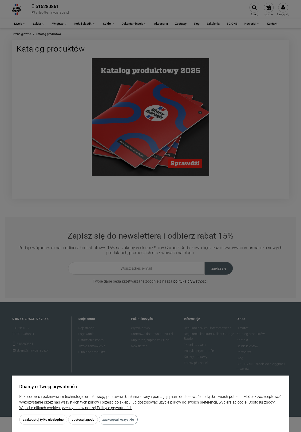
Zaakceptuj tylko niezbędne (43, 419)
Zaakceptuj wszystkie (118, 419)
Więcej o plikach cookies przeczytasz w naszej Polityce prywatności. (75, 408)
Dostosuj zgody (83, 419)
